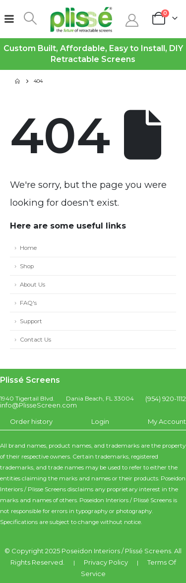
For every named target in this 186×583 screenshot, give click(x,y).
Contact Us (35, 339)
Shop (27, 266)
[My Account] (132, 20)
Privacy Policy (106, 562)
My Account (167, 421)
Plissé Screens (148, 551)
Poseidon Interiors (91, 551)
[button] (30, 18)
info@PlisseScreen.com (38, 405)
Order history (31, 421)
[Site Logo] (81, 19)
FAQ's (28, 302)
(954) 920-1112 (165, 399)
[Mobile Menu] (8, 18)
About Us (32, 284)
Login (100, 421)
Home (28, 247)
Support (31, 321)
